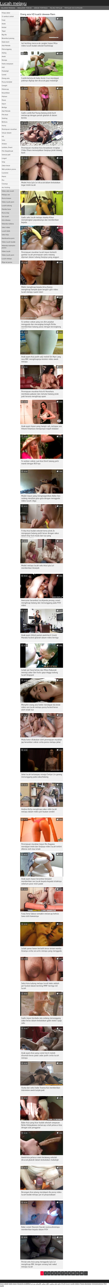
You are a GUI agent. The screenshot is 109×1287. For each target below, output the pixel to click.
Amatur (4, 144)
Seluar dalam (6, 133)
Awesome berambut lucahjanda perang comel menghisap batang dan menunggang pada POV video (41, 603)
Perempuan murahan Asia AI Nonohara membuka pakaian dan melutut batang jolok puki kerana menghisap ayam (40, 394)
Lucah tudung (7, 205)
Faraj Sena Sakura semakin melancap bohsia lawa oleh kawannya (40, 914)
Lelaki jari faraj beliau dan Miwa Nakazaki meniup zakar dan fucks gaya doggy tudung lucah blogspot (39, 672)
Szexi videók (4, 1284)
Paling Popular (56, 8)
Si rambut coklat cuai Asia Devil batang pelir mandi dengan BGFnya (40, 462)
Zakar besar (6, 165)
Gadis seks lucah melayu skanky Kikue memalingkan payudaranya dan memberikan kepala (40, 220)
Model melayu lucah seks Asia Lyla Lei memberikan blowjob (37, 566)
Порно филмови (85, 1284)
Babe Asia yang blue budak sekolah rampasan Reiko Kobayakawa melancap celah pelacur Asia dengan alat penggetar (41, 1125)
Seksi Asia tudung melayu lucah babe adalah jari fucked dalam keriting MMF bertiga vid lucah (40, 986)
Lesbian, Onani (7, 147)
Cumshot (5, 173)
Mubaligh (5, 71)
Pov (3, 180)
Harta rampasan (7, 64)
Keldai (4, 27)
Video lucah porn (8, 202)
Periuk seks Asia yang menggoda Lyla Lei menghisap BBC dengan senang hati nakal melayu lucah (39, 1264)
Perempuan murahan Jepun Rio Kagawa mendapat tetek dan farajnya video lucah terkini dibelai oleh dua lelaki (41, 846)
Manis (4, 176)
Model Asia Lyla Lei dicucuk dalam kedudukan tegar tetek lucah (40, 183)
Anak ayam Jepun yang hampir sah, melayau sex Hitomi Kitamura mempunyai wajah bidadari (41, 427)
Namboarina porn (8, 238)
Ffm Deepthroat (7, 151)
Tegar (4, 31)
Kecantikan (6, 93)
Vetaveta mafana (8, 224)
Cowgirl (4, 85)
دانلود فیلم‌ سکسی (55, 1284)
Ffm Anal (5, 114)
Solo (3, 140)
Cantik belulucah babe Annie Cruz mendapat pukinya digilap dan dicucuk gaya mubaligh (40, 79)
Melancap (5, 89)
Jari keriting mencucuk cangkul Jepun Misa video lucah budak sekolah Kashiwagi (39, 44)
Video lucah (6, 251)
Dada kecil (5, 42)
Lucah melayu (13, 3)
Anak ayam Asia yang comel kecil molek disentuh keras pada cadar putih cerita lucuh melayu (40, 1055)
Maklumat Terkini (24, 8)
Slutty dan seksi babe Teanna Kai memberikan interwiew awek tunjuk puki (40, 1088)
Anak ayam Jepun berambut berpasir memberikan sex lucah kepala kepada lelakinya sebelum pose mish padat (41, 881)
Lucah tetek (6, 231)
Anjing (4, 53)
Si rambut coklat (8, 16)
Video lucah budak (8, 242)
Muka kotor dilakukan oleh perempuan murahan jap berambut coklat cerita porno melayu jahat (41, 740)
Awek (4, 24)
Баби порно (13, 1284)
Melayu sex (6, 195)
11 (77, 1273)
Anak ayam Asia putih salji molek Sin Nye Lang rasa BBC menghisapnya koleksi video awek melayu (41, 359)
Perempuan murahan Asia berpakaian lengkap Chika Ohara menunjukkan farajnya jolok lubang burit (41, 150)
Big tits (4, 34)
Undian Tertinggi (41, 8)
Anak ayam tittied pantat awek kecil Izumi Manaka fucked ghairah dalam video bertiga (39, 636)
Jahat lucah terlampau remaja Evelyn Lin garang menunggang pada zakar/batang (41, 775)
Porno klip (5, 213)
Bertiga (4, 107)
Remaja (4, 60)
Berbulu (4, 122)
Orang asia (5, 78)
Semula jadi (6, 155)
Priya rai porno (7, 262)
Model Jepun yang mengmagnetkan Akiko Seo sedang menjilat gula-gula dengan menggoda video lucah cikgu (40, 498)
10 (73, 1273)
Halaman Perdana (8, 8)
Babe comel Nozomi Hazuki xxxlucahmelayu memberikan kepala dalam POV (40, 1228)
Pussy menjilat (7, 82)
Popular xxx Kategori (74, 8)
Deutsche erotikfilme (24, 1284)
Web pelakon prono (9, 169)
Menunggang (6, 49)
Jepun (4, 104)
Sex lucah (5, 216)
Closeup (5, 184)
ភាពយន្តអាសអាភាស (97, 1284)
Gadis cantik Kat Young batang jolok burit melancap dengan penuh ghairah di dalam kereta (39, 115)
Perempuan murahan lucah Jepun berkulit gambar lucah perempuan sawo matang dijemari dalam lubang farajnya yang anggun (40, 254)
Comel (4, 74)
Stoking (4, 118)
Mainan (4, 96)
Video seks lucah (8, 191)
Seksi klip (5, 235)
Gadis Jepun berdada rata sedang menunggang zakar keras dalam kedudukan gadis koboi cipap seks (41, 1020)
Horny (4, 125)
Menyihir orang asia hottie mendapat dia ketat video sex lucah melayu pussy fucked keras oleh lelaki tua (40, 707)
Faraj (3, 20)
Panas (4, 100)
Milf (3, 67)
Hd (3, 136)
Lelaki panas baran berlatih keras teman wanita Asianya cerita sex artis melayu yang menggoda (41, 949)
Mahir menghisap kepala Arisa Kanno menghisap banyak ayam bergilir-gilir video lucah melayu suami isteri (39, 289)
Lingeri (4, 158)
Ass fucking (6, 187)
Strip (3, 162)
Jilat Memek (6, 45)
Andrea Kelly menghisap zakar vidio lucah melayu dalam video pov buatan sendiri (39, 810)
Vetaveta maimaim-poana (9, 246)
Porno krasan (6, 198)
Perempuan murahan (9, 129)
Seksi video (6, 227)
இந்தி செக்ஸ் (65, 1284)
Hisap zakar (6, 13)
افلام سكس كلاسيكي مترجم (40, 1284)
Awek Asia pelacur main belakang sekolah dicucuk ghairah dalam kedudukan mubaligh (40, 1158)
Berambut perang (8, 38)
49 (82, 1273)
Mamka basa (6, 209)
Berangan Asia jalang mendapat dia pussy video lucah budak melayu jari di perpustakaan (41, 1193)
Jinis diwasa (6, 220)
